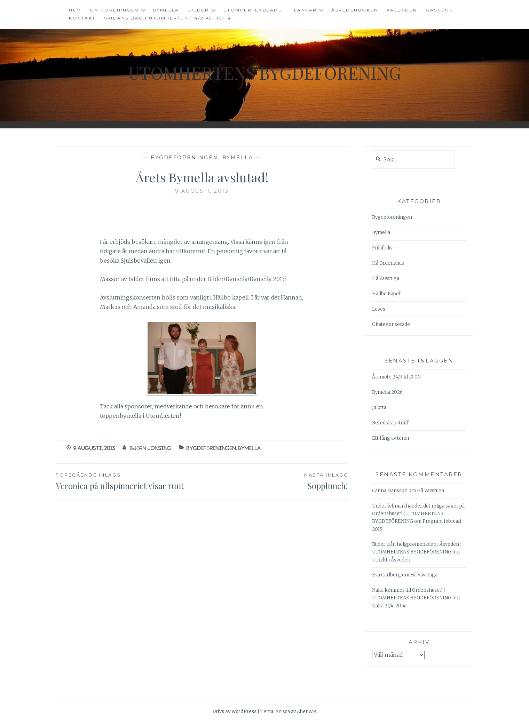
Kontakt (82, 18)
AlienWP (306, 712)
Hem (75, 10)
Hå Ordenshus (388, 263)
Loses (378, 309)
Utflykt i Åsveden (391, 560)
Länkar (305, 10)
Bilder (198, 10)
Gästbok (439, 10)
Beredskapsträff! (391, 423)
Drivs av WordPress (234, 712)
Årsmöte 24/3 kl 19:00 (396, 377)
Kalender (402, 10)
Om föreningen (114, 10)
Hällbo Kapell (387, 294)
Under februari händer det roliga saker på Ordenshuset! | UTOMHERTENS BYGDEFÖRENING (418, 513)
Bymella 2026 (387, 392)
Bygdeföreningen (184, 157)
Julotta (379, 407)
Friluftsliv (382, 248)
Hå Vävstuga (385, 278)
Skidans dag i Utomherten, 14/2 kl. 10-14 (167, 18)
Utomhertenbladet (254, 10)
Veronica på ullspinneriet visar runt (129, 481)
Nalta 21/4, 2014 (388, 606)
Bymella (166, 10)
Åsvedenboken (354, 10)
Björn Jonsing (151, 448)
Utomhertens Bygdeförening (264, 72)
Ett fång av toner (391, 438)
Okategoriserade (391, 324)
